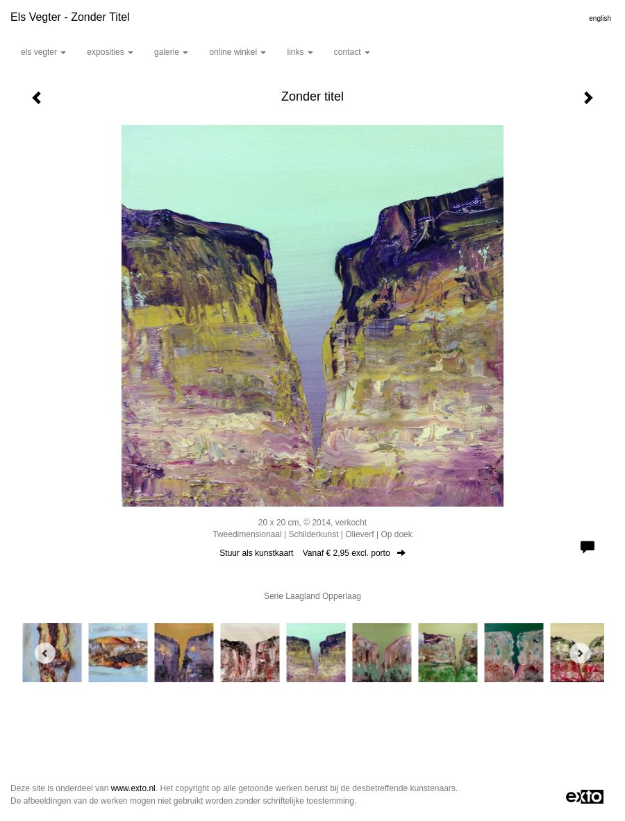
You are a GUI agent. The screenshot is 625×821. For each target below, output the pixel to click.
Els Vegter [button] (43, 52)
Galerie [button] (171, 52)
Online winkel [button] (237, 52)
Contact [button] (352, 52)
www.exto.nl (133, 788)
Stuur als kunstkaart (312, 553)
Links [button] (299, 52)
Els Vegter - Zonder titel (70, 17)
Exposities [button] (110, 52)
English (600, 18)
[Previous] (45, 653)
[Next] (579, 653)
